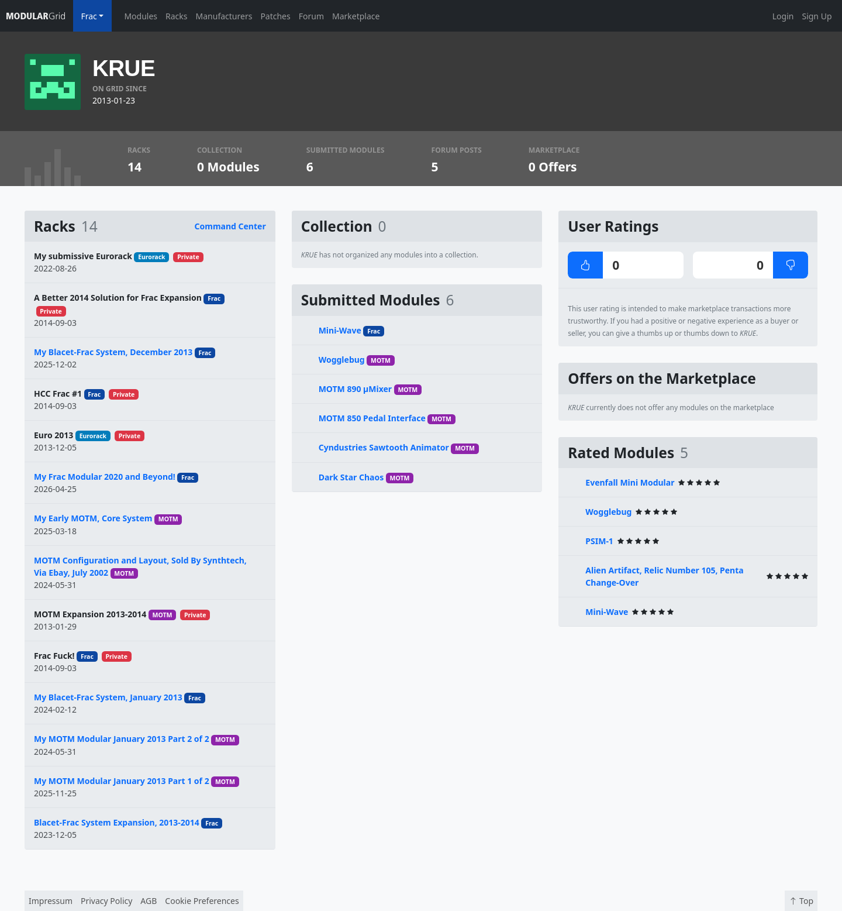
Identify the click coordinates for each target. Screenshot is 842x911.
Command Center (230, 226)
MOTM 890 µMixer (355, 388)
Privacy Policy (106, 900)
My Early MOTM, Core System (93, 518)
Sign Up (816, 16)
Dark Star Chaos (351, 477)
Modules (140, 16)
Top (801, 900)
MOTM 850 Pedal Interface (372, 418)
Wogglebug (342, 359)
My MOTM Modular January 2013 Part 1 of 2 (121, 780)
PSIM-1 (599, 540)
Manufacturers (224, 16)
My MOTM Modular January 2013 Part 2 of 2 (121, 738)
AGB (148, 900)
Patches (275, 16)
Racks (176, 16)
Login (783, 16)
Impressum (51, 900)
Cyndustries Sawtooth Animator (384, 447)
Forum (311, 16)
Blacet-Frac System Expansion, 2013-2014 (116, 822)
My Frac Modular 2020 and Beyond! (104, 476)
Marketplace (355, 16)
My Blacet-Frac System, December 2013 (113, 351)
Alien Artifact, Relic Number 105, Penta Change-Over (664, 576)
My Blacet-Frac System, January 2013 (108, 697)
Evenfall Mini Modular (629, 482)
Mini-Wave (340, 330)
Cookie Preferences (202, 900)
